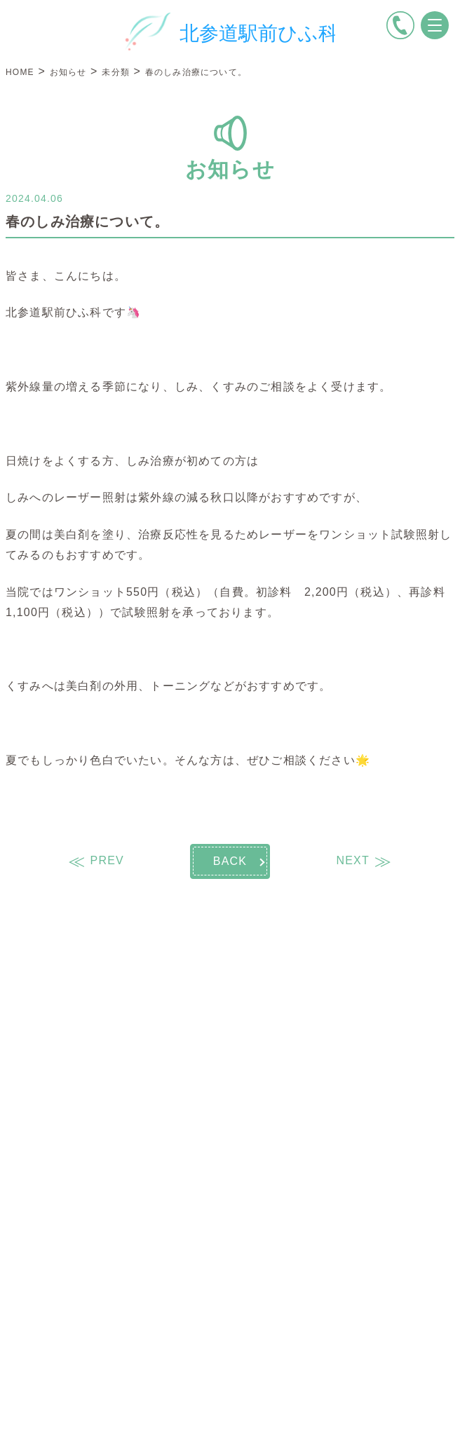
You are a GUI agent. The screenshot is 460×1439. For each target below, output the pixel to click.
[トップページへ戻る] (230, 31)
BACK (230, 861)
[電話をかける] (400, 25)
